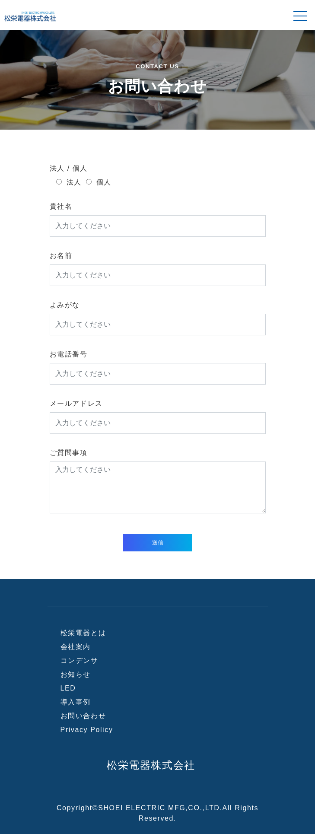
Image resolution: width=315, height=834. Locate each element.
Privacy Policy (86, 729)
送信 (157, 542)
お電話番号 (69, 354)
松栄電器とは (83, 633)
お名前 (61, 255)
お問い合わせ (83, 715)
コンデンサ (79, 660)
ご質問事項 (69, 452)
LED (68, 688)
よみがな (65, 305)
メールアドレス (76, 403)
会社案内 (75, 646)
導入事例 (75, 702)
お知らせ (75, 674)
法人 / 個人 (69, 168)
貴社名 (61, 206)
